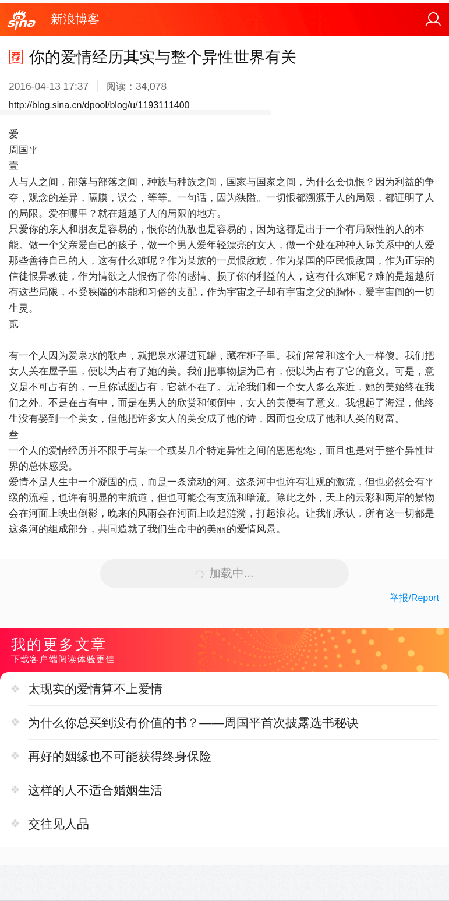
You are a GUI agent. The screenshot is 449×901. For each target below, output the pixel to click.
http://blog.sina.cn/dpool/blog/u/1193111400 (99, 105)
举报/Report (414, 598)
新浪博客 (75, 19)
